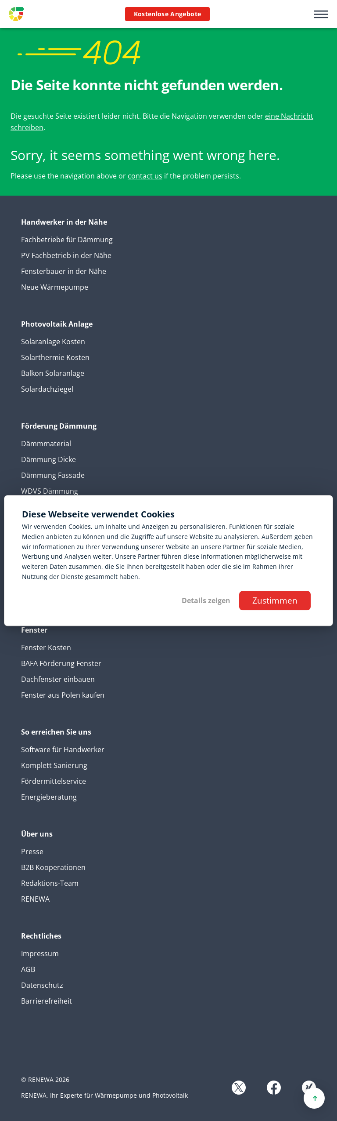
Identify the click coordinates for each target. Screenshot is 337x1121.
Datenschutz (42, 985)
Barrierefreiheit (46, 1001)
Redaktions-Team (50, 883)
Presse (32, 851)
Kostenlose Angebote (167, 14)
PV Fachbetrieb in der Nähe (66, 255)
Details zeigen (206, 600)
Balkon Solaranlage (52, 373)
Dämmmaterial (46, 443)
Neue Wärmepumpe (54, 287)
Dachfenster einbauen (58, 679)
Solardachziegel (47, 389)
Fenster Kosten (46, 647)
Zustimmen (275, 600)
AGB (28, 969)
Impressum (40, 953)
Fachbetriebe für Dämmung (67, 239)
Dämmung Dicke (48, 459)
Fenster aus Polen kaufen (62, 695)
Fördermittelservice (53, 781)
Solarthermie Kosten (55, 357)
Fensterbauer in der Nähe (63, 271)
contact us (145, 176)
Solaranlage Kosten (53, 341)
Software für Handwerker (62, 749)
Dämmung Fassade (53, 475)
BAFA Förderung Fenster (61, 663)
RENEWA (35, 899)
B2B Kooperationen (53, 867)
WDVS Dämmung (49, 491)
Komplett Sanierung (54, 765)
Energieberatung (49, 797)
